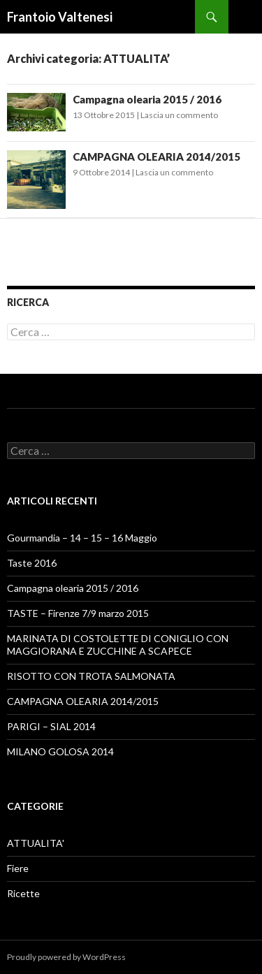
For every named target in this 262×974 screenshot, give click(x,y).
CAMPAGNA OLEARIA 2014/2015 (156, 156)
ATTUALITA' (35, 843)
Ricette (23, 893)
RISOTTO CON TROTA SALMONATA (91, 676)
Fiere (18, 868)
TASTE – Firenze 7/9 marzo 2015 (78, 613)
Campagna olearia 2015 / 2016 (147, 99)
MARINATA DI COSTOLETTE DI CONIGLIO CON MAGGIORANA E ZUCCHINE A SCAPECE (117, 644)
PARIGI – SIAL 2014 (51, 726)
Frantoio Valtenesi (59, 16)
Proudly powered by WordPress (66, 957)
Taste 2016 (32, 563)
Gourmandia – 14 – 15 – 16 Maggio (82, 538)
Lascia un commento (179, 115)
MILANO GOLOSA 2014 (60, 751)
